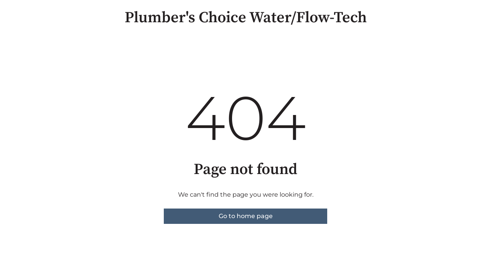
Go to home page (246, 216)
